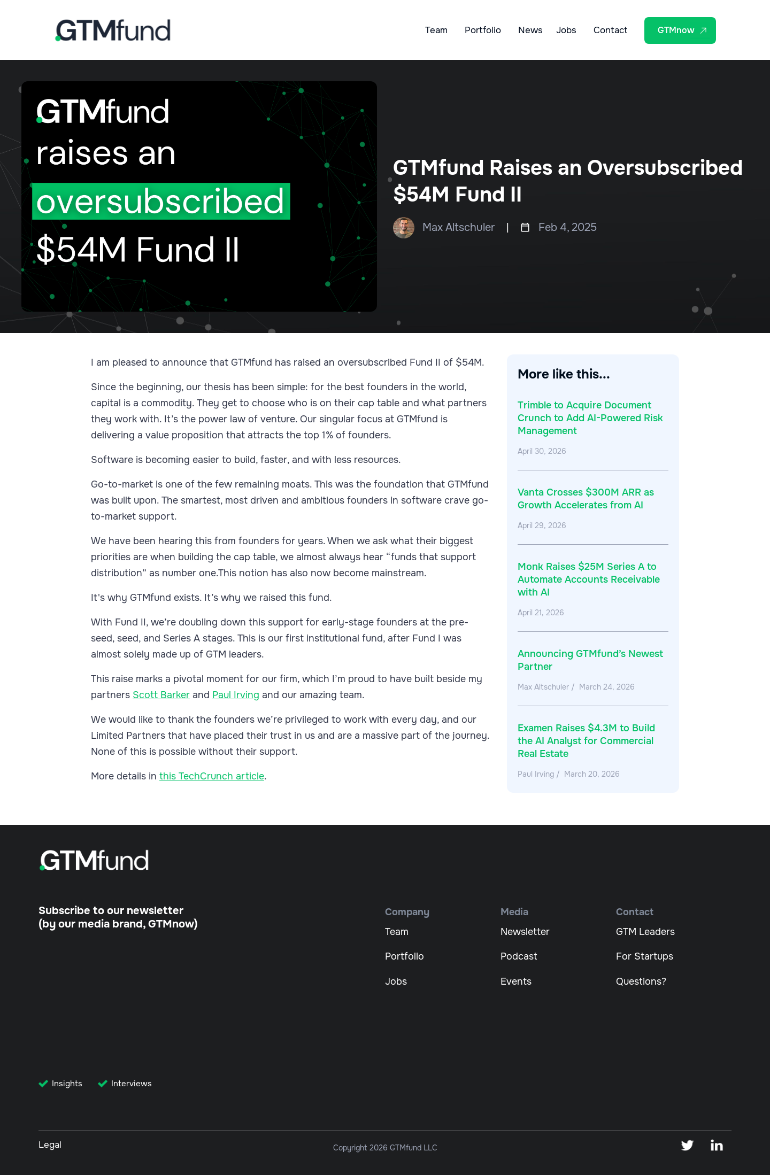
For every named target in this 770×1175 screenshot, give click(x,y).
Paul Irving (235, 695)
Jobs (566, 31)
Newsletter (525, 932)
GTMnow (676, 30)
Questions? (641, 981)
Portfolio (483, 31)
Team (436, 31)
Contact (610, 31)
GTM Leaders (645, 932)
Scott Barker (161, 695)
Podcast (518, 956)
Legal (49, 1144)
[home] (113, 30)
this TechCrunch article (211, 776)
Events (516, 981)
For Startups (644, 956)
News (530, 31)
